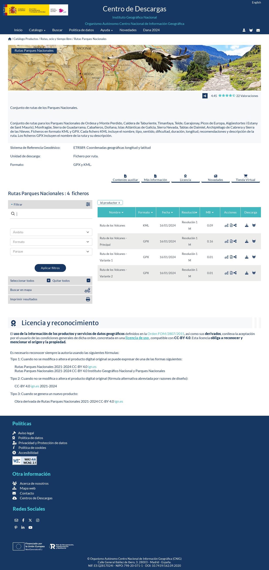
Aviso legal (23, 433)
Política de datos (81, 30)
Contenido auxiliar (125, 178)
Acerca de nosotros (30, 483)
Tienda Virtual (245, 178)
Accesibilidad (25, 452)
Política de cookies (29, 447)
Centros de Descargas (32, 498)
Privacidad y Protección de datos (39, 443)
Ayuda (105, 30)
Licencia (185, 178)
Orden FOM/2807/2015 (165, 333)
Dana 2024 (151, 30)
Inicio (18, 30)
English (256, 2)
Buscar (57, 30)
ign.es (92, 366)
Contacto (23, 493)
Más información (155, 178)
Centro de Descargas (134, 8)
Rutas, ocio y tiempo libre (56, 39)
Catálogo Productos (26, 39)
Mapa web (24, 488)
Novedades (128, 30)
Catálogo (36, 30)
